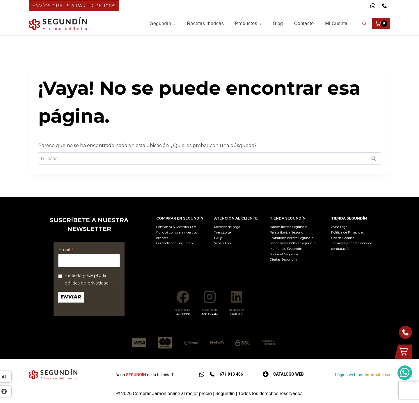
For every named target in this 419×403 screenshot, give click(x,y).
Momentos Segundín (286, 249)
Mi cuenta (336, 23)
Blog (278, 23)
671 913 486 (231, 374)
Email (65, 249)
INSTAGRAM (209, 314)
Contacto (304, 23)
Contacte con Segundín (174, 243)
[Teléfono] (384, 6)
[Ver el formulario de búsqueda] (364, 23)
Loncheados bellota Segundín (293, 243)
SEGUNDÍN (136, 374)
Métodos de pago (227, 227)
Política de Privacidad (347, 232)
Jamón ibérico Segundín (289, 227)
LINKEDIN (236, 314)
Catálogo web (288, 374)
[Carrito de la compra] (381, 23)
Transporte (222, 232)
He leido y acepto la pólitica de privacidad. (88, 279)
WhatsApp (222, 243)
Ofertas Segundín (283, 259)
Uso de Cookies (342, 238)
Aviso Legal (339, 227)
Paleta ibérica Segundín (288, 232)
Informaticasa (377, 374)
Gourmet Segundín (284, 254)
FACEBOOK (182, 314)
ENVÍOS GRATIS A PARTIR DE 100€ (74, 5)
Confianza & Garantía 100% (176, 227)
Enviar (71, 297)
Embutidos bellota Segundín (292, 238)
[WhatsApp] (373, 6)
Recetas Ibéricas (205, 23)
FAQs (218, 238)
